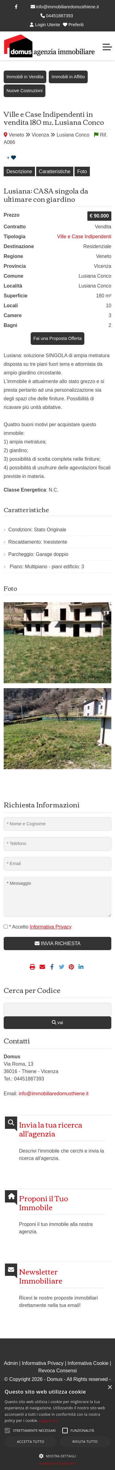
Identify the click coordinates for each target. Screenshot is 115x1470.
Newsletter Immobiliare (40, 1276)
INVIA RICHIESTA (58, 943)
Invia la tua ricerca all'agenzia (50, 1129)
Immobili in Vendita (25, 76)
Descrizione (19, 171)
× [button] (109, 1387)
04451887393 (56, 15)
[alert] (57, 1426)
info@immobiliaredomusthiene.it (65, 6)
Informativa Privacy (42, 1363)
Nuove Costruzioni (24, 90)
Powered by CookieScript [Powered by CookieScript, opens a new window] (57, 1464)
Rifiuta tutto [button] (85, 1441)
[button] (7, 1430)
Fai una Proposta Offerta (57, 338)
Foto (82, 171)
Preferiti (73, 24)
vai (57, 1022)
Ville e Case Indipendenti (84, 236)
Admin (11, 1363)
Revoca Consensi (57, 1370)
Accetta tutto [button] (30, 1441)
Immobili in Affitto (68, 76)
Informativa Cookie (87, 1363)
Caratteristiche (55, 171)
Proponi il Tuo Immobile (43, 1202)
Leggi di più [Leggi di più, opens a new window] (48, 1420)
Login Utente (45, 24)
